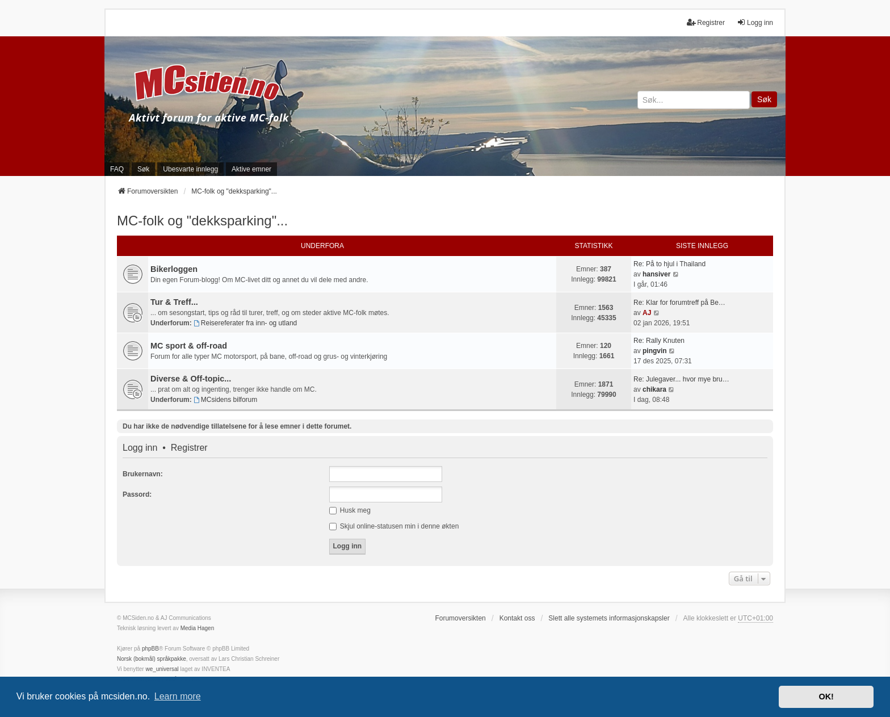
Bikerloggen (174, 269)
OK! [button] (825, 696)
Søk (764, 99)
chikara (654, 389)
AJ (647, 313)
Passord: (137, 494)
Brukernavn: (143, 474)
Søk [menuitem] (143, 169)
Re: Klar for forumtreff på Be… (679, 303)
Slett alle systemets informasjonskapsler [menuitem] (608, 618)
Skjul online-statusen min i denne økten (394, 526)
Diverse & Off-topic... (190, 378)
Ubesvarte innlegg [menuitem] (190, 169)
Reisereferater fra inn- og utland (245, 323)
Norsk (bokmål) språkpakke (151, 659)
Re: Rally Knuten (659, 341)
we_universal (161, 669)
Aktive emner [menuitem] (251, 169)
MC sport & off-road (188, 345)
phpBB (150, 648)
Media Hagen (197, 628)
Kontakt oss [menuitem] (517, 618)
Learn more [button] (177, 696)
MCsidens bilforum (225, 400)
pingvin (655, 351)
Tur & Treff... (174, 302)
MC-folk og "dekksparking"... (202, 220)
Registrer (189, 447)
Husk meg (350, 510)
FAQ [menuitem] (117, 169)
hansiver (656, 274)
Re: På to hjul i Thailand (669, 264)
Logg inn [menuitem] (755, 22)
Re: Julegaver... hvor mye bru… (681, 379)
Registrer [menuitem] (706, 22)
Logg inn (140, 447)
